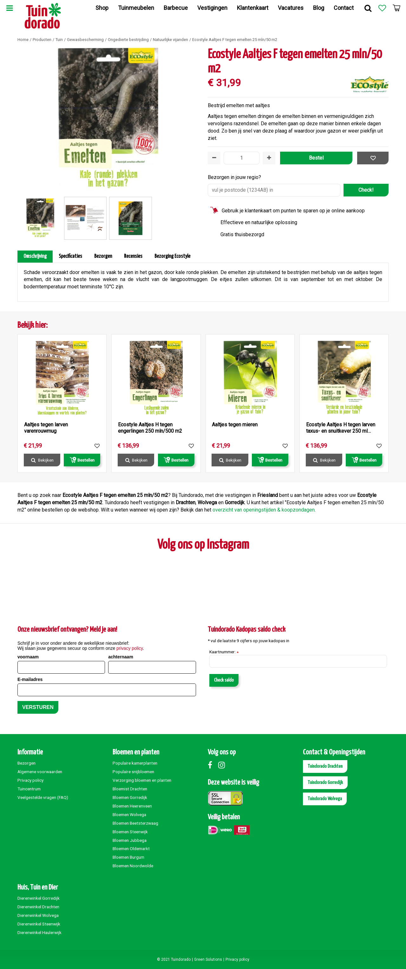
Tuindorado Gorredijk (325, 782)
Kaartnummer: (224, 652)
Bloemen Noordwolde (133, 865)
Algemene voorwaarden (39, 771)
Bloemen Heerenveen (132, 805)
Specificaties (70, 256)
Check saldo (224, 680)
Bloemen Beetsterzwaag (135, 823)
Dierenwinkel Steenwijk (38, 923)
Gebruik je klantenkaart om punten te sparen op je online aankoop (293, 211)
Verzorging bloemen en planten (142, 780)
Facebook (212, 765)
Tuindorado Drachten (325, 766)
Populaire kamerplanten (135, 763)
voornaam (28, 656)
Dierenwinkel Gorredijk (38, 898)
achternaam (120, 656)
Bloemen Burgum (128, 857)
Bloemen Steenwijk (130, 831)
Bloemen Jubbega (130, 840)
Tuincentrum (29, 788)
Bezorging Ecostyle (172, 256)
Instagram (223, 765)
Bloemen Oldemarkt (131, 848)
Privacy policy (30, 780)
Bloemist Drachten (130, 788)
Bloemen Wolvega (129, 814)
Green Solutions (208, 959)
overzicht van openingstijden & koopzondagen (264, 510)
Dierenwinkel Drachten (38, 906)
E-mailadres (30, 679)
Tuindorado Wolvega (325, 798)
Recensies (133, 256)
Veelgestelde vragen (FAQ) (42, 797)
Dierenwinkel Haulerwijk (39, 932)
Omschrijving (35, 256)
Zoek (368, 8)
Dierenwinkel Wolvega (38, 915)
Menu (9, 8)
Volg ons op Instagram (203, 545)
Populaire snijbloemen (133, 771)
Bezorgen (103, 256)
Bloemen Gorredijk (130, 797)
